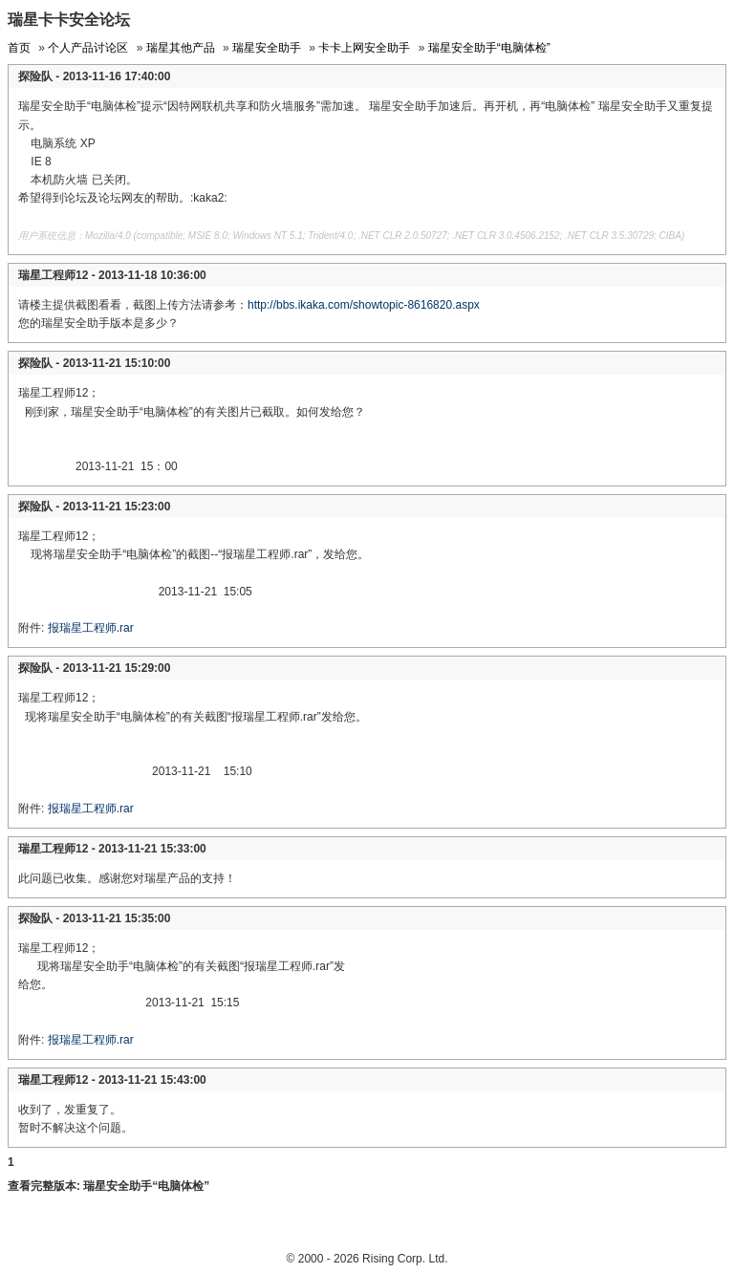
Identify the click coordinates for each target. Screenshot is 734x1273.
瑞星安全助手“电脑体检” (489, 47)
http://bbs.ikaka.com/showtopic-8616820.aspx (364, 305)
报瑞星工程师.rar (91, 628)
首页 (19, 47)
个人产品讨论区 (88, 47)
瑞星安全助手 (266, 47)
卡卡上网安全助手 (364, 47)
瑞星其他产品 (180, 47)
